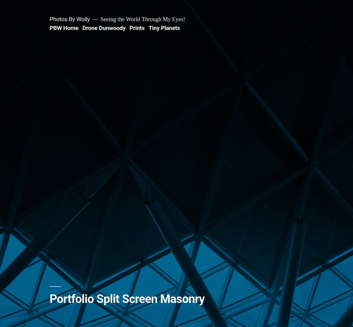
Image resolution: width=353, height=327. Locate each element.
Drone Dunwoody (104, 28)
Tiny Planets (164, 28)
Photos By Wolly (70, 19)
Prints (137, 28)
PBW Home (64, 28)
